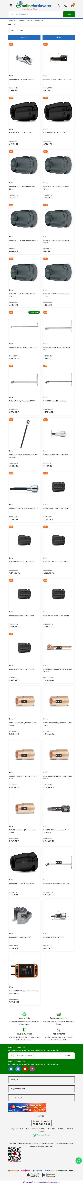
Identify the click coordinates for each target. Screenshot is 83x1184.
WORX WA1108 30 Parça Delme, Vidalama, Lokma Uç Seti (24, 992)
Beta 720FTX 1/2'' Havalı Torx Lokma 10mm (56, 295)
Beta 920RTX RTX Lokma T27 (53, 937)
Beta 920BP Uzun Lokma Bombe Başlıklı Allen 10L (23, 456)
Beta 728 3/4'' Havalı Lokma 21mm (55, 508)
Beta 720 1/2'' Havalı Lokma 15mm (55, 133)
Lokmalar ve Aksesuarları (34, 21)
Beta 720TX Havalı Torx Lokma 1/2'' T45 (57, 79)
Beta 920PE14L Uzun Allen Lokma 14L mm (24, 508)
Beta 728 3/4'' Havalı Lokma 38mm (56, 615)
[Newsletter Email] (41, 1055)
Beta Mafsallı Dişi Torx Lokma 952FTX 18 (23, 401)
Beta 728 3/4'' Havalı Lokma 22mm (21, 562)
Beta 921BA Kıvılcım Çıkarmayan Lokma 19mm (23, 724)
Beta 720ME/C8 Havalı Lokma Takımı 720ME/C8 (56, 831)
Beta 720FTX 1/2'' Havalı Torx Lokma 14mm (56, 241)
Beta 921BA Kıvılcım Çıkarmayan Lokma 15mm (23, 777)
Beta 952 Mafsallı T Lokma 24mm (55, 401)
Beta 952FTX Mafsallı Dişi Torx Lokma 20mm (56, 348)
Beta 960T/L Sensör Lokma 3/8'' (20, 937)
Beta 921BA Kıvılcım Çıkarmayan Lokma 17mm (57, 724)
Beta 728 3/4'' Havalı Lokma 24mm (56, 562)
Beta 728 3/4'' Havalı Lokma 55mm (21, 669)
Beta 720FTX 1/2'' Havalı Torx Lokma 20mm (22, 188)
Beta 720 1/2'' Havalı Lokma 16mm (21, 133)
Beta (11, 76)
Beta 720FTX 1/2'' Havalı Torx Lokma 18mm (56, 188)
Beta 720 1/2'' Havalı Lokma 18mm (21, 883)
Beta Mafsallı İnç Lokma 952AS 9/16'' (56, 883)
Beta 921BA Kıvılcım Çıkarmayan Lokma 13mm (57, 777)
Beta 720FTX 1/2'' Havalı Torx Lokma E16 (23, 240)
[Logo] (33, 5)
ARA (69, 14)
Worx (11, 987)
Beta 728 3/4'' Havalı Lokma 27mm (21, 615)
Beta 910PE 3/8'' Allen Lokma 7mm (55, 455)
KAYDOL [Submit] (68, 1056)
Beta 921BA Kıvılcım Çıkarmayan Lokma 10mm (23, 831)
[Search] (41, 14)
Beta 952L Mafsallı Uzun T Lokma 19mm (23, 347)
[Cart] (72, 5)
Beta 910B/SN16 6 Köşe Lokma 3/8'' (22, 79)
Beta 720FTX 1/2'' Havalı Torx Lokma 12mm (22, 295)
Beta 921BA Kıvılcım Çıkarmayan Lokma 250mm (57, 670)
